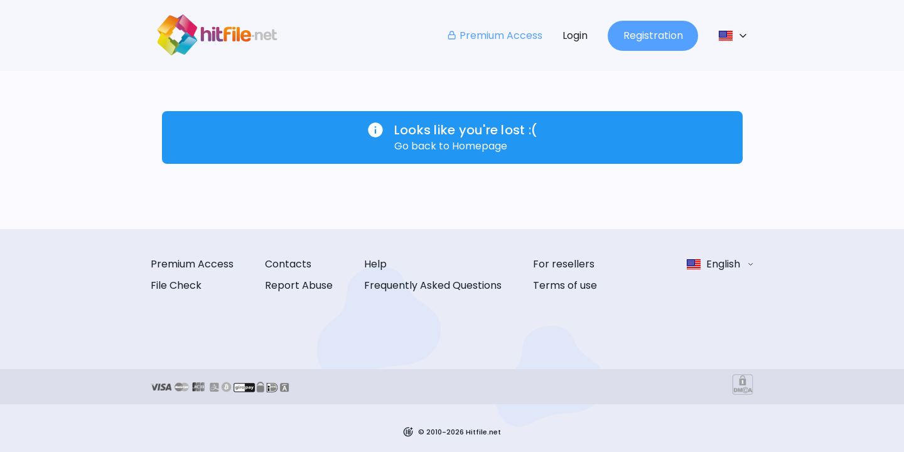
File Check (176, 285)
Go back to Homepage (450, 146)
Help (375, 264)
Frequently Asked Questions (433, 285)
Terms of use (565, 285)
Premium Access (494, 35)
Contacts (288, 264)
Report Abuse (299, 285)
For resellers (564, 264)
